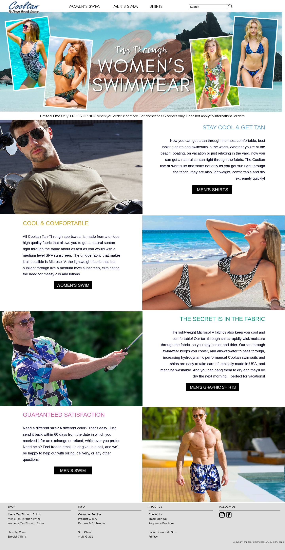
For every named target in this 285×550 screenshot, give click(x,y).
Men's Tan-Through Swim (24, 519)
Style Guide (85, 536)
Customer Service (89, 514)
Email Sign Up (158, 519)
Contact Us (156, 514)
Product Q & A (87, 519)
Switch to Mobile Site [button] (162, 532)
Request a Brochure (161, 523)
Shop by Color (17, 532)
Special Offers (17, 536)
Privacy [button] (153, 536)
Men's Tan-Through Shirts (24, 514)
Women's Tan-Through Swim (26, 523)
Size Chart (84, 532)
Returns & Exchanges (91, 523)
